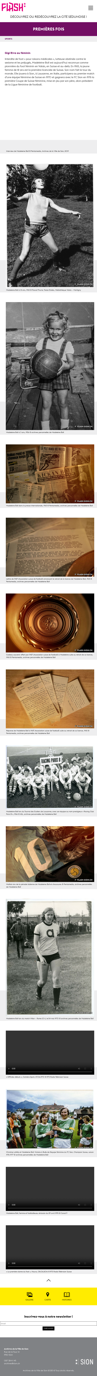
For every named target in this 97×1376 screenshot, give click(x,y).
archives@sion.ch (12, 1363)
